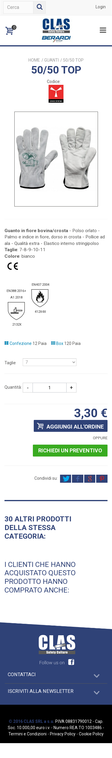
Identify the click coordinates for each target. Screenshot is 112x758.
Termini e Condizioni (27, 734)
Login (101, 6)
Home (34, 60)
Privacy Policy (63, 734)
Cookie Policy (91, 734)
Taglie (10, 362)
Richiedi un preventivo (70, 450)
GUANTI (51, 60)
